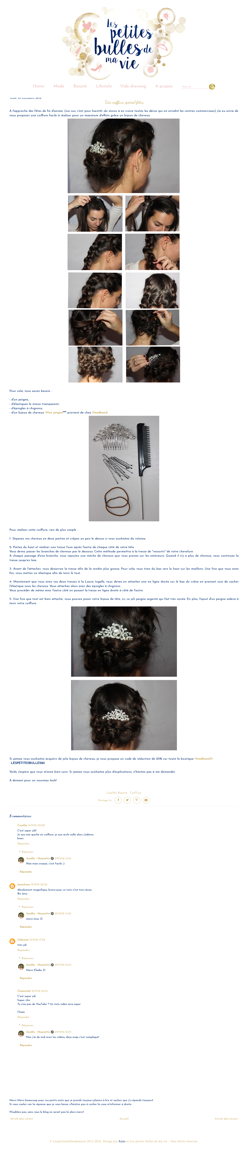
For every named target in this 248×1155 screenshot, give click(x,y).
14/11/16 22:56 (39, 884)
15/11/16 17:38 (37, 939)
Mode (58, 86)
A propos (164, 86)
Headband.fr (204, 758)
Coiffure (135, 793)
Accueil (124, 1118)
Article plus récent (21, 1118)
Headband (99, 412)
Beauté (80, 86)
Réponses (27, 852)
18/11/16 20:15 (40, 991)
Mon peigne (54, 412)
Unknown (23, 939)
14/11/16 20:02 (36, 825)
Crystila (22, 825)
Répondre (23, 843)
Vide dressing (133, 86)
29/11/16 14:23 (63, 858)
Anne (121, 1141)
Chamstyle (24, 991)
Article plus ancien (226, 1118)
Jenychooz (23, 884)
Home (38, 86)
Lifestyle (104, 86)
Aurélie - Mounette (38, 858)
